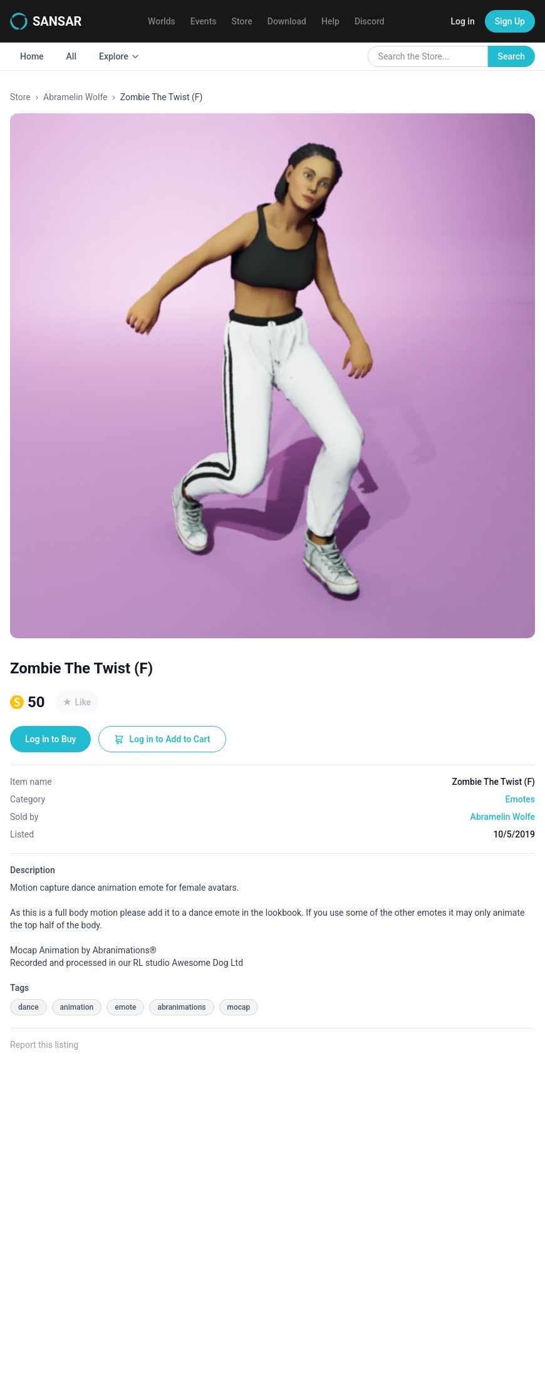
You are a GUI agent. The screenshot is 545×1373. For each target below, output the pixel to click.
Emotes (520, 799)
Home (32, 56)
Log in (462, 21)
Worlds (161, 21)
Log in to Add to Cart (162, 739)
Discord (370, 21)
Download (286, 21)
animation (77, 1007)
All (71, 56)
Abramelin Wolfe (75, 97)
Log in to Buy (50, 739)
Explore (119, 56)
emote (125, 1007)
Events (203, 21)
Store (242, 21)
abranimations (181, 1007)
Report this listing (44, 1045)
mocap (239, 1007)
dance (28, 1007)
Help (330, 21)
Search (511, 56)
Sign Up (510, 21)
